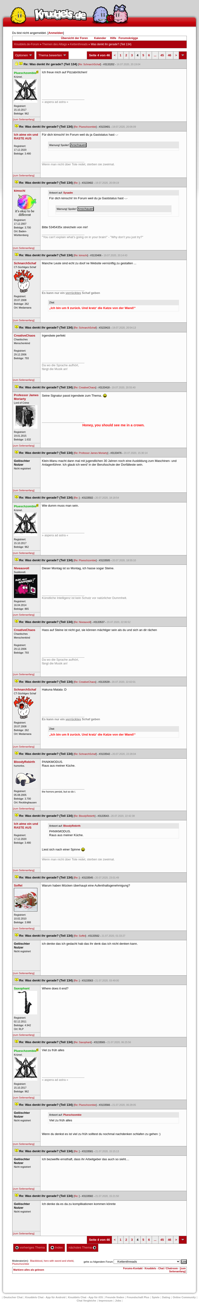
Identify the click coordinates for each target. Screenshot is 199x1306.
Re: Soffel (79, 935)
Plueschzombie (72, 1114)
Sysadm (68, 192)
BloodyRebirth (71, 825)
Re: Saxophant (82, 1042)
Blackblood (36, 1260)
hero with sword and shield (58, 1260)
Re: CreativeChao (85, 387)
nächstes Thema (82, 1247)
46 (169, 55)
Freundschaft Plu (138, 1297)
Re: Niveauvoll (82, 622)
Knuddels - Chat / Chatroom (161, 1268)
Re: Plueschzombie (85, 126)
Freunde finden (114, 1297)
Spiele (155, 1297)
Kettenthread (79, 44)
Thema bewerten (52, 55)
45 (162, 55)
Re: (76, 182)
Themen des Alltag (54, 44)
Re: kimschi (80, 255)
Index (57, 1247)
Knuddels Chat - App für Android (45, 1297)
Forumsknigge (128, 38)
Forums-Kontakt (133, 1268)
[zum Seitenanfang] (24, 119)
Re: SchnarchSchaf (89, 64)
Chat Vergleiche (86, 1300)
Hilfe (113, 38)
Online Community (184, 1297)
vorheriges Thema (30, 1247)
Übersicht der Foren (74, 38)
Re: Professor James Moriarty (90, 453)
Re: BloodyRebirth (84, 815)
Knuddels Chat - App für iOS (85, 1297)
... (155, 55)
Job (118, 1300)
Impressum (106, 1300)
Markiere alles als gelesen (28, 1269)
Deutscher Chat (13, 1297)
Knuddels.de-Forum (26, 44)
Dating (166, 1297)
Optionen (24, 55)
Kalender (100, 38)
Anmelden (55, 33)
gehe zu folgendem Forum (98, 1261)
